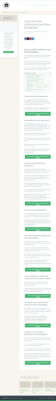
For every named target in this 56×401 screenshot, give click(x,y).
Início (31, 5)
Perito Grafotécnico (41, 5)
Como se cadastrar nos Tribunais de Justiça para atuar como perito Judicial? (37, 85)
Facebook (40, 398)
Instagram (44, 398)
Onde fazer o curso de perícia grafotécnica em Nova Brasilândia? (35, 90)
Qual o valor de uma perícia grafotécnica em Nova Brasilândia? (35, 82)
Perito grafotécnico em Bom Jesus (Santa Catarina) (36, 391)
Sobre (35, 5)
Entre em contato (8, 51)
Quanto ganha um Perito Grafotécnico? (33, 77)
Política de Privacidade (50, 398)
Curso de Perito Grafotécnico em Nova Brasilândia (35, 74)
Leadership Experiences (5, 398)
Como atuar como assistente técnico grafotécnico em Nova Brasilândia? (37, 87)
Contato (47, 5)
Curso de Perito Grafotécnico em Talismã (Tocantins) (25, 391)
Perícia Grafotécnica (29, 33)
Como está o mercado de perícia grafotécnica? (35, 79)
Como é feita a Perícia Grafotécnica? (33, 76)
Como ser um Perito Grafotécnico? (32, 80)
